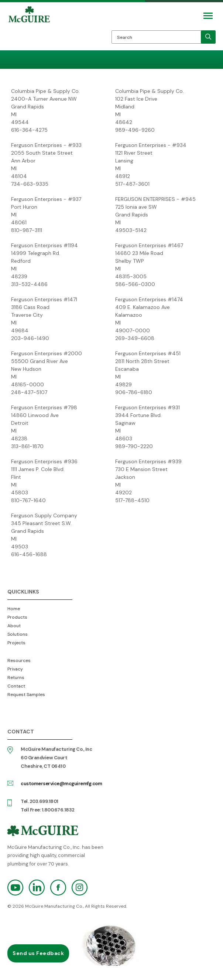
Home (13, 609)
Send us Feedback (38, 953)
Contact (16, 686)
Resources (19, 660)
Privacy (15, 669)
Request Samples (26, 695)
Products (17, 617)
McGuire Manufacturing (29, 28)
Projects (16, 643)
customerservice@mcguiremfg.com (61, 783)
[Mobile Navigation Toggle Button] (208, 16)
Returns (15, 677)
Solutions (17, 634)
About (14, 626)
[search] (208, 37)
